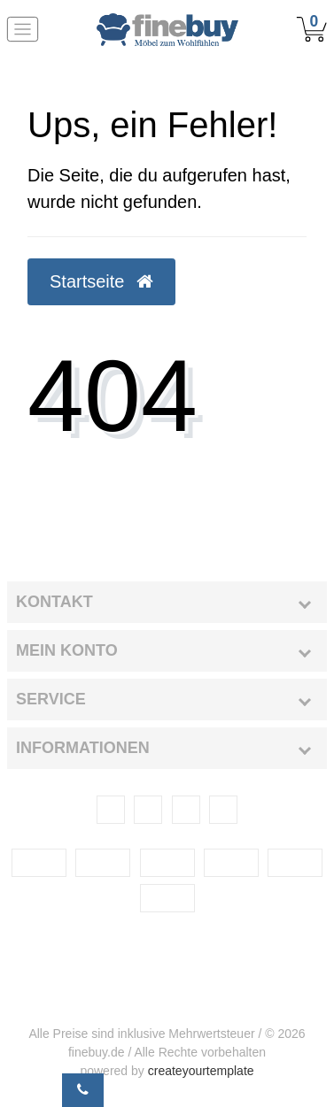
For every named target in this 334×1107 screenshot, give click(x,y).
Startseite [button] (101, 281)
